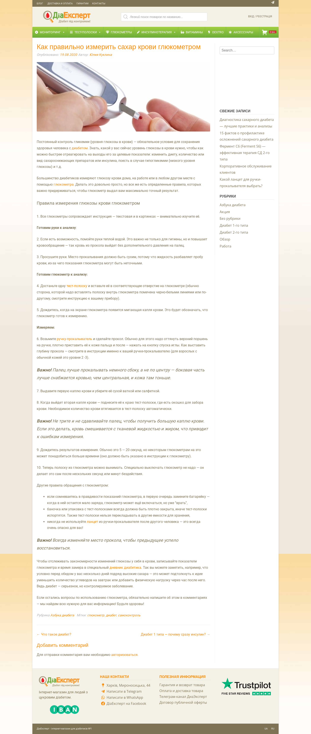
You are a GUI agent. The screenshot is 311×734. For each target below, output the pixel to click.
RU (272, 728)
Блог (40, 3)
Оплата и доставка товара (181, 690)
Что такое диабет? (54, 634)
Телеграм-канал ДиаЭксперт (183, 696)
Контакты (98, 3)
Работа (225, 246)
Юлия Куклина (100, 55)
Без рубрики (230, 218)
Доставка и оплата (60, 3)
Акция (225, 211)
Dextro (218, 32)
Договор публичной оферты (183, 702)
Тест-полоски (88, 32)
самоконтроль (129, 615)
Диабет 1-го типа (234, 225)
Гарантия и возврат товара (182, 685)
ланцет (92, 522)
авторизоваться (124, 655)
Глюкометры (121, 32)
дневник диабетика (125, 567)
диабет (111, 615)
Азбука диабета (62, 615)
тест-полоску (77, 286)
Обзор (225, 239)
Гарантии (82, 3)
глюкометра (64, 184)
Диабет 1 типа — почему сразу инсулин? (175, 634)
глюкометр (95, 615)
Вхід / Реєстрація (260, 16)
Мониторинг (52, 32)
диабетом (80, 148)
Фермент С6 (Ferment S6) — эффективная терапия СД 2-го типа (245, 153)
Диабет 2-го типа (234, 232)
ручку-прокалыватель (74, 339)
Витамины (194, 32)
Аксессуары (243, 32)
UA (266, 728)
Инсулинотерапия (158, 32)
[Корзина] (269, 32)
